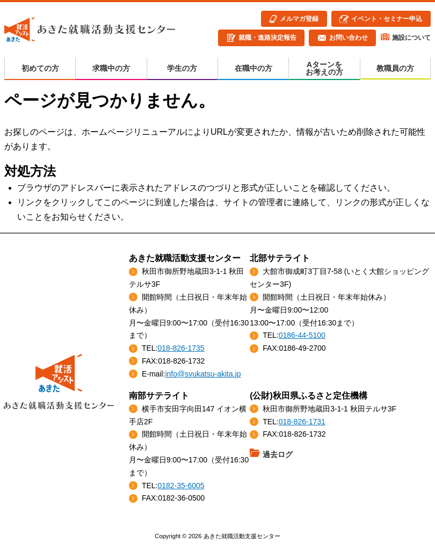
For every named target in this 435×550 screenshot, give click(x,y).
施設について (411, 37)
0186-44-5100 (302, 335)
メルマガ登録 (299, 19)
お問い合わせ (348, 37)
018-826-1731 (302, 421)
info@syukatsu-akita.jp (203, 374)
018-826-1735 (180, 348)
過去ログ (278, 454)
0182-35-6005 (180, 485)
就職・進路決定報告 (267, 37)
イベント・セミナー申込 (386, 19)
